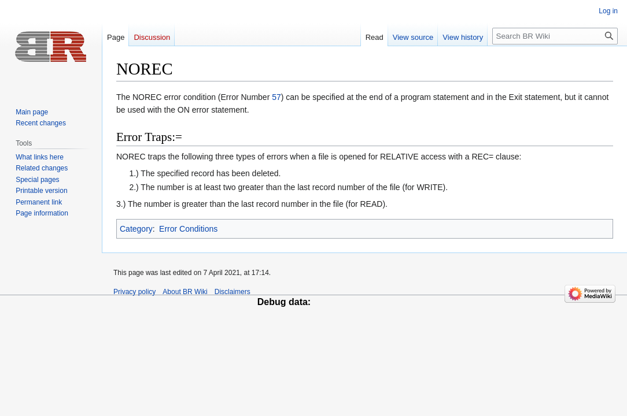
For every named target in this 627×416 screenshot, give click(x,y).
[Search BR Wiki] (555, 36)
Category (136, 228)
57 (276, 97)
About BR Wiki (185, 292)
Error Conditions (188, 228)
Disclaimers (232, 292)
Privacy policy (134, 292)
